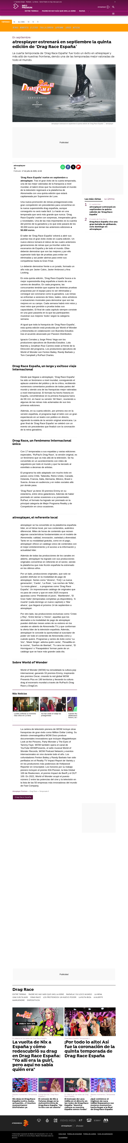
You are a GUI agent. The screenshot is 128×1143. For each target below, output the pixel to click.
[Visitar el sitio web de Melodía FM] (105, 1120)
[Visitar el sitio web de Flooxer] (79, 1126)
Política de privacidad (74, 1134)
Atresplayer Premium (20, 791)
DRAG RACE (35, 997)
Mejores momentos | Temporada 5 (24, 1096)
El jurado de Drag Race (98, 219)
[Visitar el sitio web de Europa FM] (97, 1120)
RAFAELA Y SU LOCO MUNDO (79, 994)
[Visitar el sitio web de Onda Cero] (89, 1120)
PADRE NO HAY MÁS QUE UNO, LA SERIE (59, 14)
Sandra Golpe (20, 2)
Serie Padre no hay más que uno (50, 2)
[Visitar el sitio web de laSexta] (47, 1120)
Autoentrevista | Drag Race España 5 (48, 1096)
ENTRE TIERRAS (31, 14)
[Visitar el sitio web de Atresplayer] (68, 1126)
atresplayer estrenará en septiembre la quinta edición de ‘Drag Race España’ (102, 211)
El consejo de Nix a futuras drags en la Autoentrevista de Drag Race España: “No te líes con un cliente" (50, 1103)
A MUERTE (98, 997)
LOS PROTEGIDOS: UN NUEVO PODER (59, 997)
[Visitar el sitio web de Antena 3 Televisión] (39, 1120)
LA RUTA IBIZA (85, 997)
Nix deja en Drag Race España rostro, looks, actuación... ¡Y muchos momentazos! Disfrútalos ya (24, 1103)
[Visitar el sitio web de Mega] (72, 1120)
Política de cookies (89, 1134)
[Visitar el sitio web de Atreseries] (80, 1120)
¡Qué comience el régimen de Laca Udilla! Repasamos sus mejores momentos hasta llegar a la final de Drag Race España (102, 1104)
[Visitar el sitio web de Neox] (55, 1120)
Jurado (68, 27)
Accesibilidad (62, 1137)
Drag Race (23, 990)
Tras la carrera (47, 27)
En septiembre (95, 205)
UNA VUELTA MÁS (20, 997)
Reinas (15, 27)
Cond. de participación (105, 1134)
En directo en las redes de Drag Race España (29, 1039)
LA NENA (98, 994)
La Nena (35, 2)
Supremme (59, 27)
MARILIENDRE (18, 1000)
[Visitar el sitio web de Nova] (64, 1120)
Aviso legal (62, 1134)
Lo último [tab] (109, 199)
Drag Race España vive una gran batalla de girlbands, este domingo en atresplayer (103, 226)
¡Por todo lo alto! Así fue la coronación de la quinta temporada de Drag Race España (90, 1049)
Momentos (24, 27)
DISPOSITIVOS (33, 1000)
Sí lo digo (34, 27)
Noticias (76, 27)
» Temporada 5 (43, 791)
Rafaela (28, 2)
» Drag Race (32, 791)
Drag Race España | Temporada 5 (77, 1039)
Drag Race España (23, 797)
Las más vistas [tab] (93, 199)
